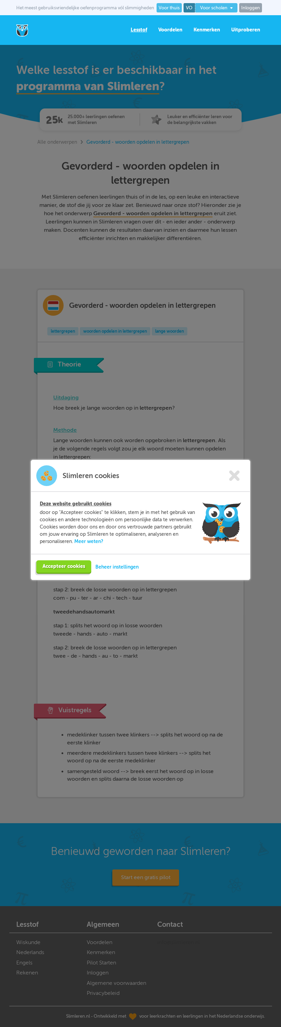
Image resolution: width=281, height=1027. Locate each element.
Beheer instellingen (117, 567)
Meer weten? (88, 541)
